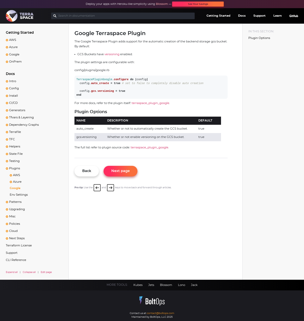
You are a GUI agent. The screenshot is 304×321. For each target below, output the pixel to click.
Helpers (14, 146)
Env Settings (19, 194)
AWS (12, 40)
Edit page (46, 272)
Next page (120, 171)
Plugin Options (259, 38)
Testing (14, 161)
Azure (13, 47)
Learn (277, 15)
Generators (17, 110)
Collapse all (29, 272)
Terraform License (19, 245)
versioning (111, 54)
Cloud (13, 231)
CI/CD (13, 103)
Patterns (15, 202)
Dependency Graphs (24, 124)
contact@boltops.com (160, 313)
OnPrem (15, 61)
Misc (12, 216)
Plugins (14, 168)
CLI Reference (16, 260)
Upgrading (17, 209)
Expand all (12, 272)
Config (14, 88)
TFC (12, 139)
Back (86, 171)
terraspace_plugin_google (150, 103)
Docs (242, 15)
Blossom (162, 4)
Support (259, 15)
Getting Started (218, 15)
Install (13, 95)
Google (14, 54)
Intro (12, 81)
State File (16, 153)
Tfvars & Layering (21, 117)
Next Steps (17, 238)
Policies (14, 223)
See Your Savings (198, 4)
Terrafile (15, 132)
